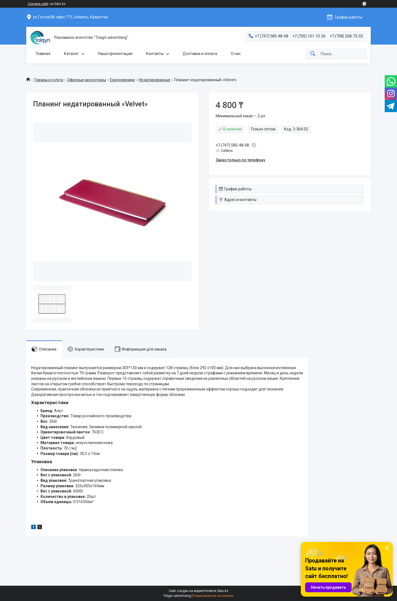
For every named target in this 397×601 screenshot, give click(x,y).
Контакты (155, 53)
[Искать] (313, 54)
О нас (236, 53)
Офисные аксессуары (86, 80)
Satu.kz (222, 591)
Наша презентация (115, 53)
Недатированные (154, 80)
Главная (43, 53)
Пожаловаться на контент (213, 596)
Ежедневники (122, 80)
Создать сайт (38, 4)
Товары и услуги (48, 80)
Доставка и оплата (200, 53)
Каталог (71, 53)
